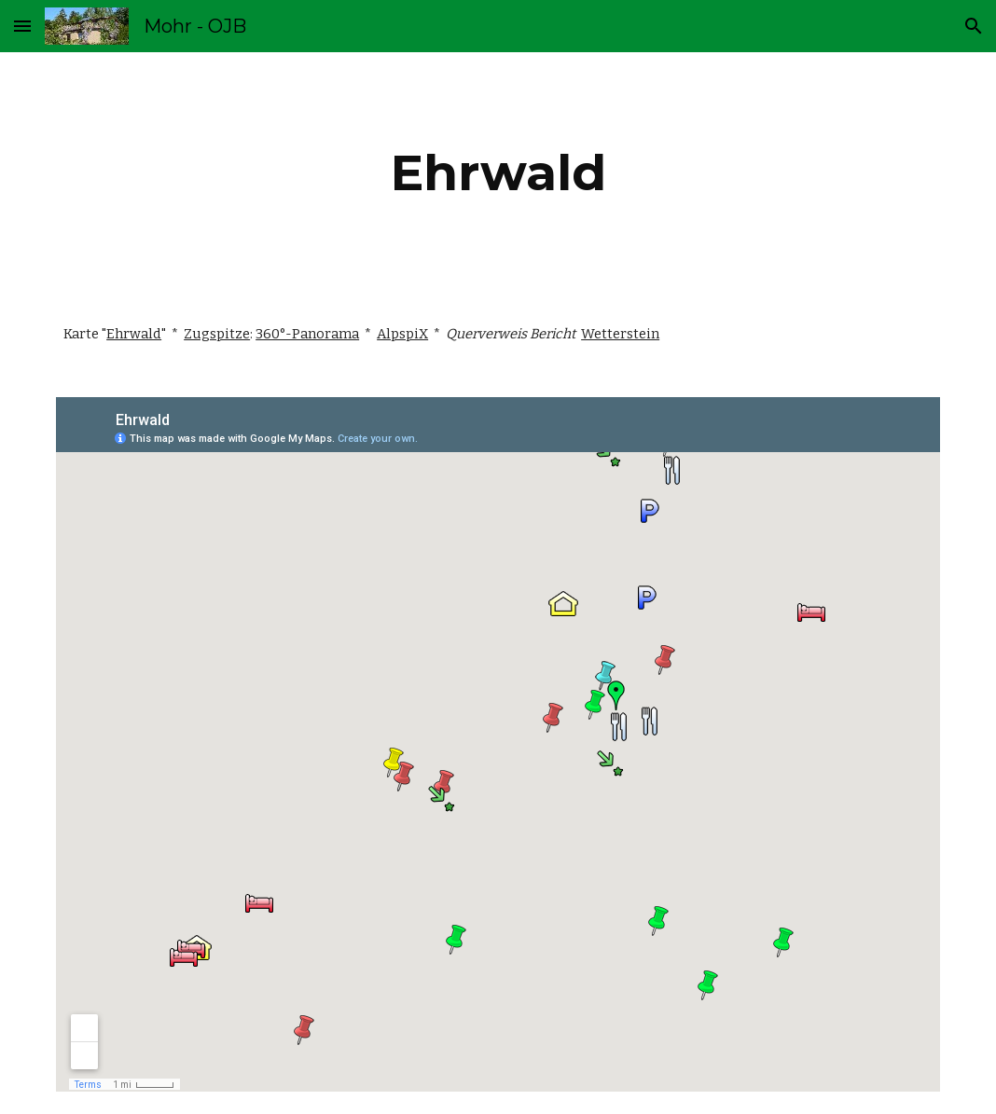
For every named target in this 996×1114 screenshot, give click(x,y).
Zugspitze (217, 333)
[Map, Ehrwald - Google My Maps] (498, 744)
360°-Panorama (307, 333)
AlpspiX (402, 333)
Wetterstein (620, 333)
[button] (22, 25)
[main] (498, 173)
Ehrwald (133, 333)
